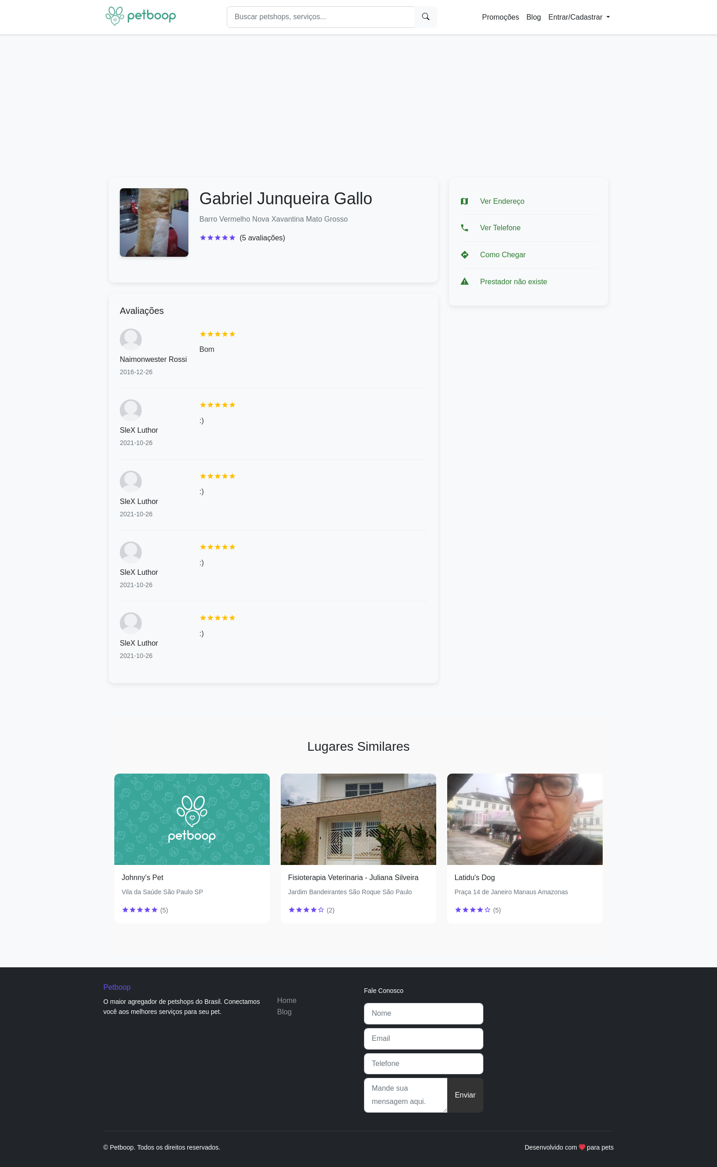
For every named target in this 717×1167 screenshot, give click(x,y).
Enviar (465, 1095)
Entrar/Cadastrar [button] (576, 17)
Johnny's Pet (142, 877)
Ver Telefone (500, 228)
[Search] (321, 17)
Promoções (500, 17)
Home (287, 1000)
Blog (533, 17)
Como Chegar (503, 255)
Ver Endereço (502, 201)
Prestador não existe (513, 282)
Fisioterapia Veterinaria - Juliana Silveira (353, 877)
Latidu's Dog (475, 877)
